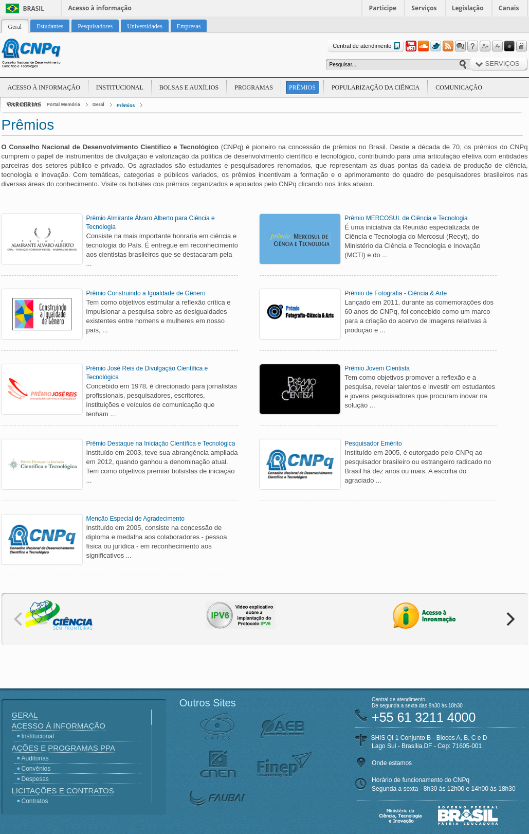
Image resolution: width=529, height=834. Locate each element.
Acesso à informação (100, 8)
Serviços (423, 8)
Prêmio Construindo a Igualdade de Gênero (146, 293)
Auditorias (35, 758)
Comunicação (458, 87)
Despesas (35, 779)
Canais (509, 8)
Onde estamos (392, 763)
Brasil (34, 8)
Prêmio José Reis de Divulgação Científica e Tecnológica (147, 373)
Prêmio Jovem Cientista (377, 368)
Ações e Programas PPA (63, 747)
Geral (98, 104)
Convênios (36, 768)
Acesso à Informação (44, 87)
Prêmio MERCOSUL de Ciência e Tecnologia (405, 218)
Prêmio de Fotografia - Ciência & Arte (395, 293)
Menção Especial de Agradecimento (135, 518)
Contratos (35, 801)
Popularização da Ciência (375, 87)
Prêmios (302, 87)
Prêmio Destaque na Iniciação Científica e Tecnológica (160, 443)
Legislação (468, 8)
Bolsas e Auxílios (188, 87)
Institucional (119, 87)
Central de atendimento (367, 46)
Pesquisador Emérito (373, 443)
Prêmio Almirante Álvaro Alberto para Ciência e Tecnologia (150, 222)
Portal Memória (63, 104)
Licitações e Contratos (63, 790)
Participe (383, 8)
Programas (253, 87)
